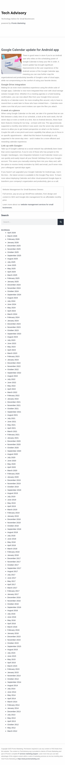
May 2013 (11, 718)
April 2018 (11, 545)
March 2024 (12, 314)
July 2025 (11, 262)
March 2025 (12, 275)
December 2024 (14, 285)
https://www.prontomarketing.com (29, 759)
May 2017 (11, 581)
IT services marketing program (28, 754)
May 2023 (11, 347)
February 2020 (13, 474)
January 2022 (13, 399)
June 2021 (11, 421)
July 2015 (11, 653)
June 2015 (11, 656)
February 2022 (13, 395)
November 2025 (14, 249)
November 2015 (14, 640)
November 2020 (14, 444)
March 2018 (12, 549)
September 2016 (14, 607)
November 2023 (14, 327)
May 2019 (11, 503)
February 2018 (13, 552)
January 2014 (13, 708)
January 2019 (13, 516)
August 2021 (12, 415)
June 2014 (11, 692)
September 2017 (14, 568)
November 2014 (14, 676)
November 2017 (14, 562)
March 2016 (12, 627)
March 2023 (12, 353)
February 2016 (13, 630)
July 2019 (11, 496)
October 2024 (13, 291)
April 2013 (11, 721)
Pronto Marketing (18, 23)
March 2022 (12, 392)
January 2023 (13, 360)
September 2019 (14, 490)
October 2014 (13, 679)
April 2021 (11, 428)
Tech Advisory (13, 13)
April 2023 (11, 350)
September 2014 (14, 682)
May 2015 (11, 659)
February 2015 (13, 669)
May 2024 (11, 308)
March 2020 (12, 470)
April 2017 (11, 584)
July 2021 (11, 418)
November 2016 (14, 601)
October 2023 (13, 330)
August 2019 (12, 493)
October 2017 (13, 565)
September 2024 (14, 295)
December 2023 (14, 324)
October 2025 (13, 252)
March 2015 (12, 666)
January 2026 (13, 242)
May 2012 (11, 728)
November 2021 (14, 405)
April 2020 (11, 467)
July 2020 (11, 457)
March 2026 (12, 236)
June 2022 (11, 382)
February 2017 (13, 591)
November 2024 (14, 288)
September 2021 (14, 412)
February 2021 (13, 435)
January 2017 (13, 594)
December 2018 (14, 519)
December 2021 (14, 402)
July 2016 (11, 614)
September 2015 (14, 646)
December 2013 (14, 711)
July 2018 (11, 536)
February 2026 (13, 239)
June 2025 (11, 265)
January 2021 (13, 438)
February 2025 (13, 278)
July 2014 (11, 689)
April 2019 (11, 506)
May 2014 (11, 695)
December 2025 (14, 246)
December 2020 (14, 441)
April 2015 (11, 663)
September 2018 (14, 529)
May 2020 (11, 464)
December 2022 (14, 363)
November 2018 (14, 523)
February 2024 (13, 317)
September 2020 (14, 451)
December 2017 (14, 558)
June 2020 (11, 461)
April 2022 (11, 389)
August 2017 (12, 571)
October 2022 (13, 369)
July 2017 (11, 575)
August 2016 (12, 610)
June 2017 (11, 578)
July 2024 (11, 301)
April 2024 (11, 311)
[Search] (61, 222)
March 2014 (12, 702)
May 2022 (11, 386)
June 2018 (11, 539)
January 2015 (13, 672)
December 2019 (14, 480)
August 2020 (12, 454)
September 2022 (14, 373)
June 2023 (11, 343)
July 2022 (11, 379)
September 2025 (14, 255)
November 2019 (14, 483)
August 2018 (12, 532)
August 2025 (12, 259)
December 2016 (14, 597)
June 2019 (11, 500)
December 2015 (14, 636)
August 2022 (12, 376)
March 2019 (12, 509)
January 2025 (13, 281)
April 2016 (11, 623)
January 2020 (13, 477)
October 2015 (13, 643)
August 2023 (12, 337)
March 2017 (12, 588)
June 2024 (11, 304)
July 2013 (11, 715)
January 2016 (13, 633)
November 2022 (14, 366)
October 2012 (13, 724)
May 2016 (11, 620)
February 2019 (13, 513)
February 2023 (13, 356)
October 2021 (13, 408)
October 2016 (13, 604)
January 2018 (13, 555)
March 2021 (12, 431)
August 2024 (12, 298)
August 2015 (12, 649)
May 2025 (11, 268)
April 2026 (11, 233)
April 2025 (11, 272)
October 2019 (13, 487)
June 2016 (11, 617)
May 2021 (11, 425)
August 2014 (12, 685)
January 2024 (13, 321)
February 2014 (13, 705)
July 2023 (11, 340)
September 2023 (14, 334)
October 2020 (13, 448)
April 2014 (11, 698)
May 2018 (11, 542)
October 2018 (13, 526)
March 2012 (12, 731)
